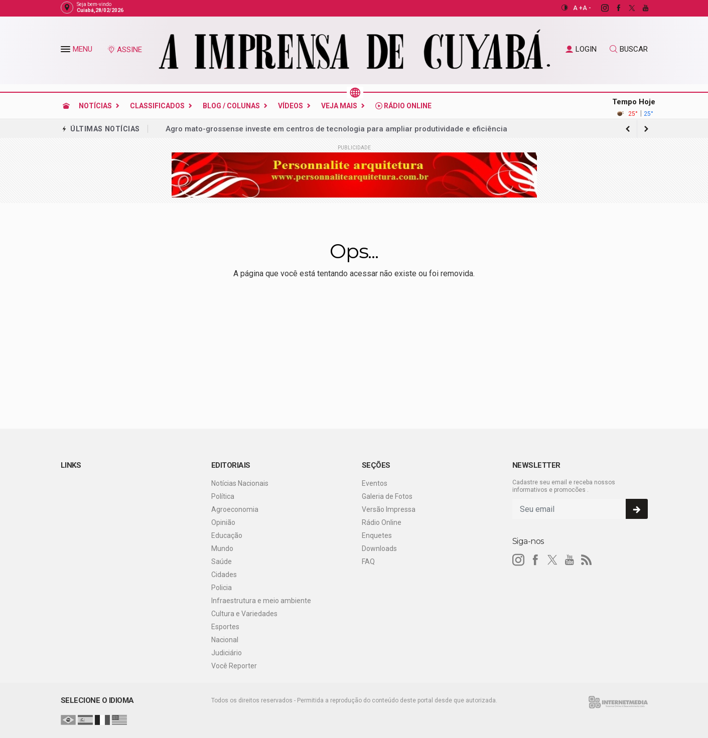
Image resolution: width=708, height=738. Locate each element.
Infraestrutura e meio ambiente (261, 601)
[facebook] (613, 8)
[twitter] (626, 8)
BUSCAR (629, 49)
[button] (67, 51)
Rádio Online (403, 106)
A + (578, 8)
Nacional (224, 640)
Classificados (157, 106)
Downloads (379, 548)
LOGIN (581, 49)
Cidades (224, 575)
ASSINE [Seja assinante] (124, 49)
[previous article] (646, 129)
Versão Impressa (388, 509)
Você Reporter (234, 666)
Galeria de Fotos (387, 496)
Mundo (222, 548)
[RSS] (587, 560)
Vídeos (290, 106)
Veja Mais (339, 106)
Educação (226, 535)
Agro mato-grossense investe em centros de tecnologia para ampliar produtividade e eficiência (336, 128)
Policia (221, 588)
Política (222, 496)
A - (587, 8)
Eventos (374, 483)
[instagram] (599, 8)
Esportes (225, 627)
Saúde (221, 562)
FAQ (368, 562)
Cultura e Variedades (244, 614)
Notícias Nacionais (239, 483)
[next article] (628, 129)
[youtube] (640, 8)
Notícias (95, 106)
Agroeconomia (234, 509)
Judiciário (226, 653)
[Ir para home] (66, 106)
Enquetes (377, 535)
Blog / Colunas (231, 106)
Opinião (223, 522)
